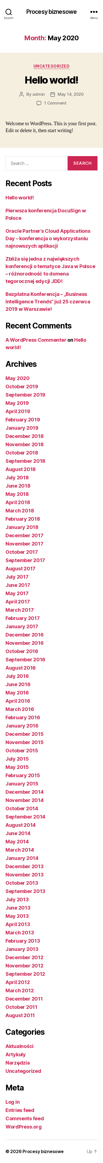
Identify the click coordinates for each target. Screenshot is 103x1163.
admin (38, 94)
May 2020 (17, 378)
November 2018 (24, 444)
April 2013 (17, 924)
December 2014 (24, 792)
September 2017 (25, 560)
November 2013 (24, 875)
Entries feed (19, 1110)
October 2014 (21, 808)
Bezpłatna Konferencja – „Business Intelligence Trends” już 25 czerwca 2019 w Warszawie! (47, 301)
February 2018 (22, 519)
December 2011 (24, 999)
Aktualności (19, 1046)
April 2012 (17, 982)
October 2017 (21, 552)
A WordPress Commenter (35, 340)
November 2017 (24, 544)
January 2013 (21, 949)
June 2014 (17, 833)
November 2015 (24, 742)
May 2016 (17, 693)
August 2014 (20, 825)
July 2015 (17, 759)
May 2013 (17, 916)
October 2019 (21, 386)
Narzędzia (17, 1063)
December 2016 (24, 635)
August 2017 (20, 568)
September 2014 (25, 817)
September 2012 (25, 974)
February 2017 (22, 618)
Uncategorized (52, 66)
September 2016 (25, 659)
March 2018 (19, 511)
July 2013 (17, 899)
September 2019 (25, 395)
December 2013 (24, 866)
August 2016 (20, 668)
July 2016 (17, 676)
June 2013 (17, 908)
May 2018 (17, 494)
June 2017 (17, 585)
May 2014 (17, 841)
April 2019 (17, 411)
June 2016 (17, 684)
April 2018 (17, 502)
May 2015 (17, 767)
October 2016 (21, 651)
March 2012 (19, 990)
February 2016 (22, 717)
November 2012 (24, 966)
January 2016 (21, 726)
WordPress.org (23, 1127)
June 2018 (17, 486)
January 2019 (21, 428)
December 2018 (24, 436)
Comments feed (24, 1118)
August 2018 (20, 469)
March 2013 (19, 932)
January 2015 (21, 784)
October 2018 (21, 453)
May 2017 (17, 593)
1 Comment (55, 103)
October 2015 (21, 750)
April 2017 (17, 602)
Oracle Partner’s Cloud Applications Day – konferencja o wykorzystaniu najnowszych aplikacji (47, 238)
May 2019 (17, 403)
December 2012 (24, 957)
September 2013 (25, 891)
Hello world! (51, 80)
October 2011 (21, 1007)
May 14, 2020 (71, 94)
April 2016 (17, 701)
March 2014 (19, 850)
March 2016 (19, 709)
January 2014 (21, 858)
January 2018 (21, 527)
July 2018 (17, 477)
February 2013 (22, 941)
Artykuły (15, 1054)
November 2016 (24, 643)
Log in (12, 1102)
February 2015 (22, 775)
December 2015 (24, 734)
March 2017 (19, 610)
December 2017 (24, 535)
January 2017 (21, 626)
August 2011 (20, 1015)
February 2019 (22, 420)
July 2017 (17, 577)
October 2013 (21, 883)
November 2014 (24, 800)
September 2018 (25, 461)
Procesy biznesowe (51, 12)
